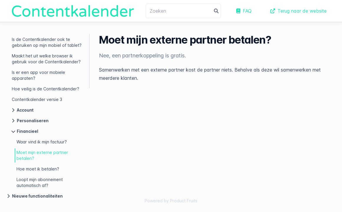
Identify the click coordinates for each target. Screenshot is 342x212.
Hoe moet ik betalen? (37, 168)
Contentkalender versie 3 (37, 99)
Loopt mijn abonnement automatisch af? (39, 182)
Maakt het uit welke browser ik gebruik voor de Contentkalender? (46, 58)
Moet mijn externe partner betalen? (42, 155)
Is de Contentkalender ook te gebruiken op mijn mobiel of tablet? (47, 42)
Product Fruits (183, 200)
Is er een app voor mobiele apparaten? (38, 75)
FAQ (244, 11)
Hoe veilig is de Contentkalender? (45, 88)
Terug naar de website (298, 11)
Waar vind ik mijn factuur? (41, 141)
